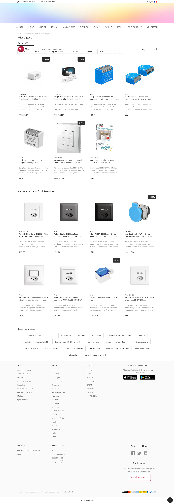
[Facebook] (133, 453)
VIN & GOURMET (93, 392)
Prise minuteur (66, 335)
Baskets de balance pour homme (119, 335)
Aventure (55, 396)
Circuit (54, 414)
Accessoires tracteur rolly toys (116, 342)
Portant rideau (94, 348)
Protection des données (50, 492)
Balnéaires (56, 388)
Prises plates (96, 335)
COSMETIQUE (92, 381)
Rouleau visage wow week (74, 348)
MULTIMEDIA (91, 396)
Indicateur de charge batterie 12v (37, 342)
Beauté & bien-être (24, 370)
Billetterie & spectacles (25, 388)
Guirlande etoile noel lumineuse (117, 348)
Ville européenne (58, 418)
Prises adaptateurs (34, 335)
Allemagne (56, 429)
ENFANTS (90, 388)
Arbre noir (141, 335)
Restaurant (21, 377)
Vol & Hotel (56, 407)
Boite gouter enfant (142, 348)
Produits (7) (23, 43)
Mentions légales (68, 492)
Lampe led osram (93, 342)
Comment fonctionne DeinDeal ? (29, 450)
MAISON (90, 377)
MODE (89, 374)
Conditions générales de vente (28, 492)
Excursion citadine (58, 411)
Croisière (55, 385)
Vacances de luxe (58, 392)
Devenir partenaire (139, 477)
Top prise (51, 335)
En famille (55, 403)
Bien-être (55, 374)
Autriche (55, 422)
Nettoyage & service (24, 381)
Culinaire (55, 400)
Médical (20, 396)
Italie (54, 433)
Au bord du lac (57, 381)
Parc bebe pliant (72, 355)
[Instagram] (145, 453)
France (54, 425)
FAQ (53, 450)
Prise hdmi (81, 335)
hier (149, 471)
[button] (170, 500)
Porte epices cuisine (141, 342)
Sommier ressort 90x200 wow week (67, 342)
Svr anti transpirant (51, 348)
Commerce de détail (24, 392)
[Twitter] (139, 453)
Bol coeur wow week (31, 348)
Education (21, 385)
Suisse (54, 370)
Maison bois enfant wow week (95, 355)
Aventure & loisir (23, 374)
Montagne (56, 377)
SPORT (89, 385)
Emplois (20, 454)
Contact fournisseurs (59, 454)
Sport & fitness (22, 400)
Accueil (89, 370)
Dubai (54, 437)
